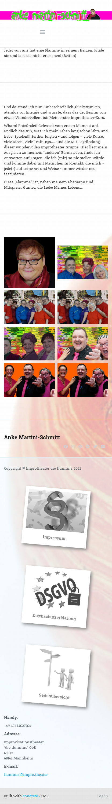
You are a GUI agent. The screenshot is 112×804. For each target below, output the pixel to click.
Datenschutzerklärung (54, 617)
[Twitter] (95, 446)
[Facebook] (66, 446)
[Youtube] (103, 446)
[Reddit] (88, 446)
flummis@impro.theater (26, 774)
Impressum (54, 537)
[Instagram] (73, 446)
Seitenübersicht (54, 696)
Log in (102, 796)
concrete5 (31, 796)
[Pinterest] (80, 446)
